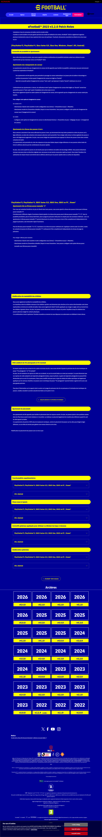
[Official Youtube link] (53, 733)
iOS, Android (19, 495)
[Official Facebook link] (47, 733)
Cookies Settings (76, 826)
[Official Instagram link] (59, 733)
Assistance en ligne (67, 14)
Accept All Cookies (76, 835)
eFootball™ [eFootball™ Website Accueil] (51, 7)
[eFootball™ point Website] (90, 15)
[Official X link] (43, 733)
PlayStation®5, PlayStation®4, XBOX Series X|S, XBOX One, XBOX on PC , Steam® (46, 486)
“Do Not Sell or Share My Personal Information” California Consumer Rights (32, 742)
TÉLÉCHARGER (78, 15)
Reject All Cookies (76, 830)
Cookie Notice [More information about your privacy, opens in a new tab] (34, 831)
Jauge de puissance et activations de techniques (51, 401)
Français (97, 1)
